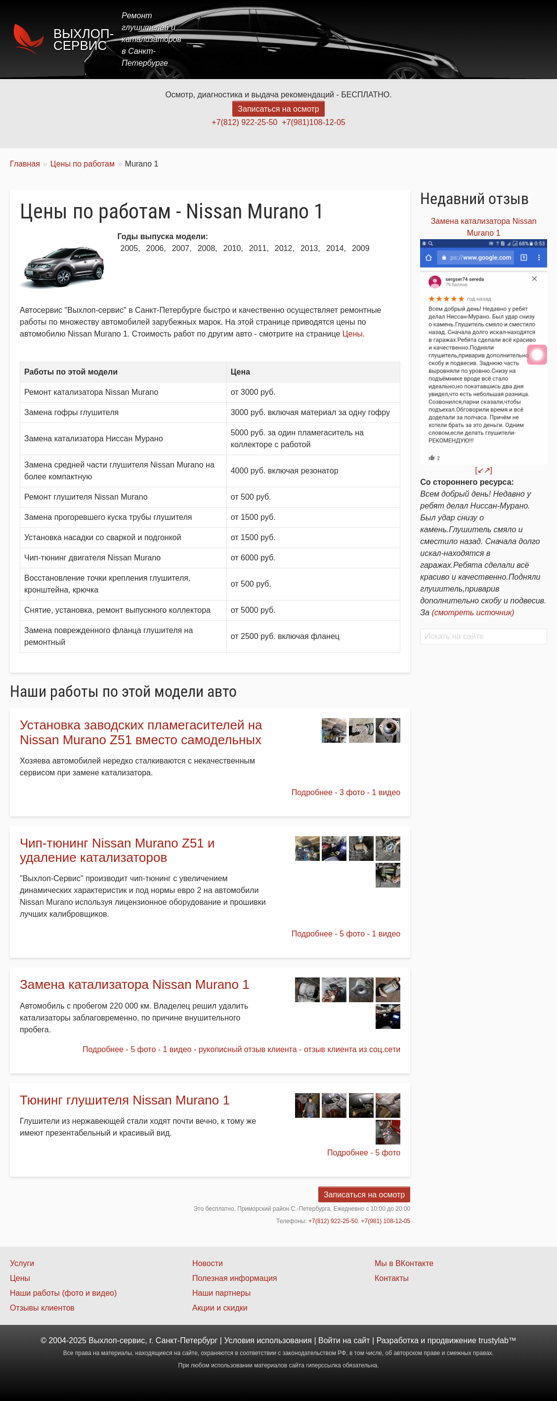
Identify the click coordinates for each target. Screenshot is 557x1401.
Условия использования (268, 1340)
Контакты (520, 39)
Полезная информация (234, 1278)
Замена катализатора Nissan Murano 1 (135, 984)
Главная (281, 39)
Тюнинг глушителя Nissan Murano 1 (125, 1100)
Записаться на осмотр (278, 109)
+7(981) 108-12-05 (386, 1221)
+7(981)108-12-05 (313, 122)
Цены (366, 39)
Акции (405, 39)
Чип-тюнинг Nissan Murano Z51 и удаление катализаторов (117, 850)
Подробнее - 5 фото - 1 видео (346, 934)
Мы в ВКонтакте (404, 1263)
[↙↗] (483, 470)
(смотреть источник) (472, 612)
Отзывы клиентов (42, 1308)
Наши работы (459, 39)
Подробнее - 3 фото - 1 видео (346, 792)
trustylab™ (497, 1340)
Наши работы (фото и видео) (63, 1293)
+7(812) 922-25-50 (244, 122)
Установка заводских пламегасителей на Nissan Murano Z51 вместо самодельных (141, 732)
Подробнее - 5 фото (363, 1152)
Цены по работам (82, 164)
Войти (329, 1340)
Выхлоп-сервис (83, 39)
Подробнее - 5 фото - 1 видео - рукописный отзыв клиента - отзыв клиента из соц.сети (241, 1049)
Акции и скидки (220, 1308)
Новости (207, 1263)
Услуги (326, 39)
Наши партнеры (221, 1293)
